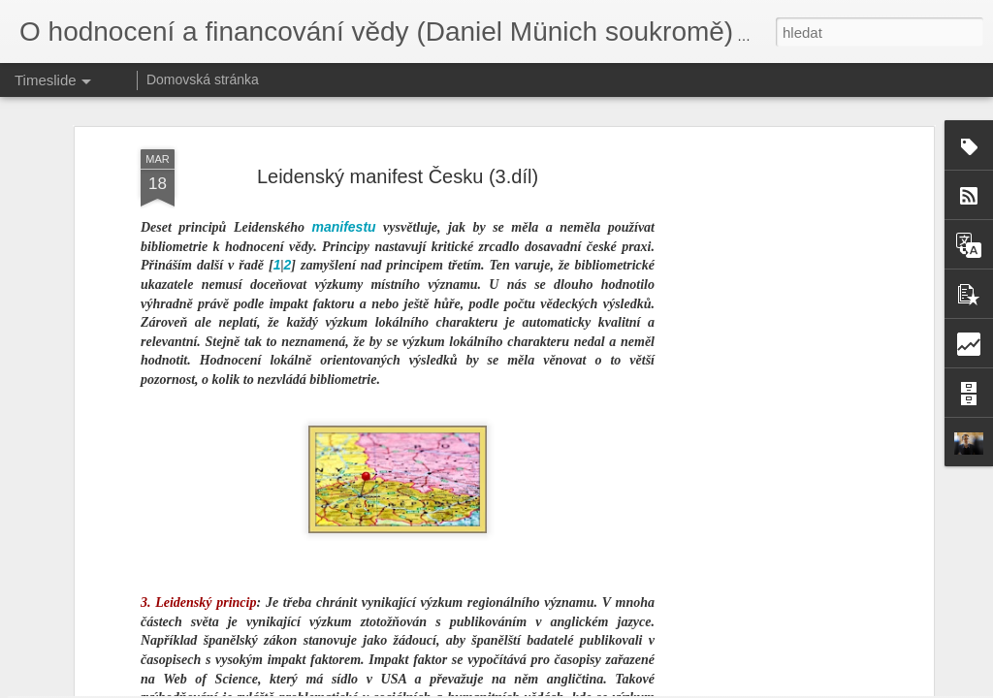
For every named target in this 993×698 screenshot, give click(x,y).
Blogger (598, 687)
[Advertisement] (761, 328)
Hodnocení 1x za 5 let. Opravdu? (786, 642)
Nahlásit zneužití (662, 687)
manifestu (343, 101)
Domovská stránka (202, 79)
